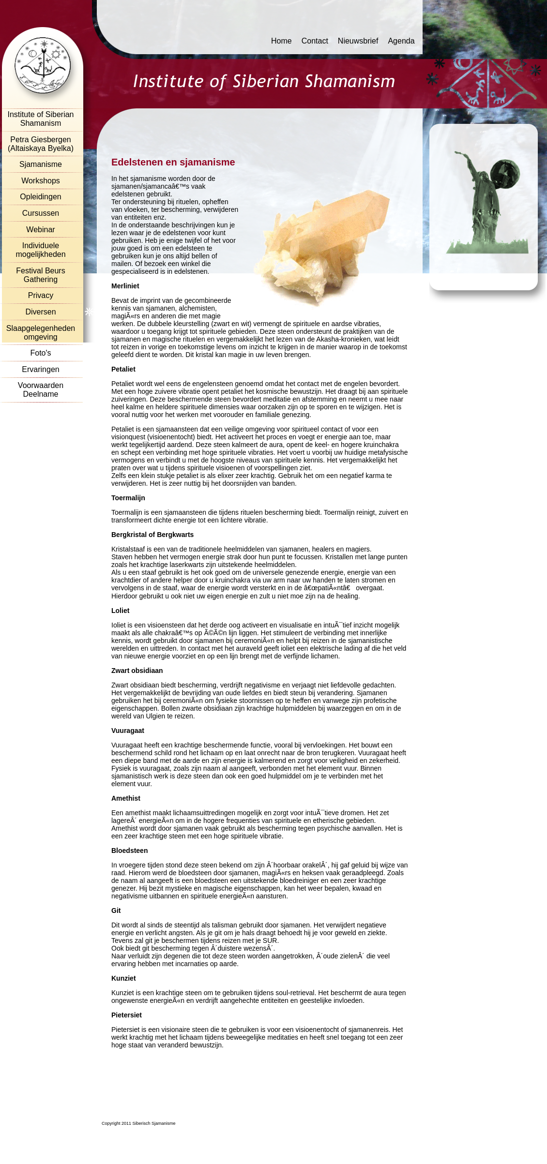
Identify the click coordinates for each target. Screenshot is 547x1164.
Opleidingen (40, 197)
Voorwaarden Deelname (40, 389)
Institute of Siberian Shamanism (41, 118)
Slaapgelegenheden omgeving (40, 332)
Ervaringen (40, 369)
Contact (315, 41)
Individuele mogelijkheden (40, 249)
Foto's (40, 353)
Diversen (40, 312)
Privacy (40, 295)
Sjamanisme (40, 164)
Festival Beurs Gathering (40, 275)
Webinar (40, 229)
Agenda (401, 41)
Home (281, 41)
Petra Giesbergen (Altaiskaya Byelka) (41, 143)
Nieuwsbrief (358, 41)
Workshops (40, 181)
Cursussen (40, 213)
